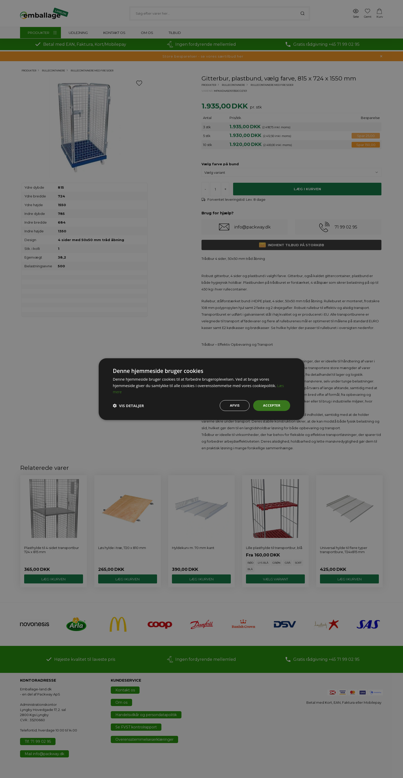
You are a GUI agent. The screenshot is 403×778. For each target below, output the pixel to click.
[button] (128, 405)
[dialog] (201, 389)
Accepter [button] (271, 405)
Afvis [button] (233, 405)
